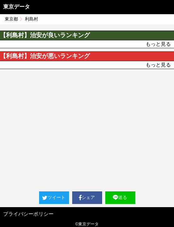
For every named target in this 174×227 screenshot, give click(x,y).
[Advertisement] (87, 116)
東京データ (16, 7)
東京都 (11, 18)
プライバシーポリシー (28, 214)
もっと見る (158, 44)
